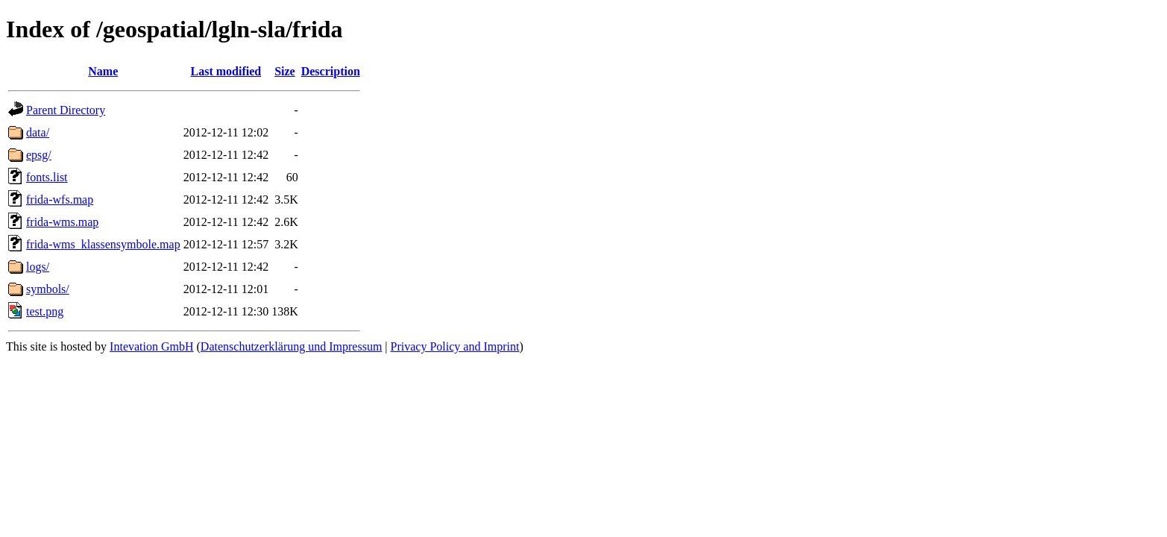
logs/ (37, 266)
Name (103, 71)
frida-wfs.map (59, 199)
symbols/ (47, 289)
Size (284, 71)
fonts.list (47, 177)
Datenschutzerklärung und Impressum (291, 346)
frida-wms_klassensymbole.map (103, 244)
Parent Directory (65, 110)
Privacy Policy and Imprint (455, 346)
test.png (44, 311)
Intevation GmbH (151, 346)
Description (330, 71)
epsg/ (38, 154)
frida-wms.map (62, 222)
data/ (37, 132)
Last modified (226, 71)
